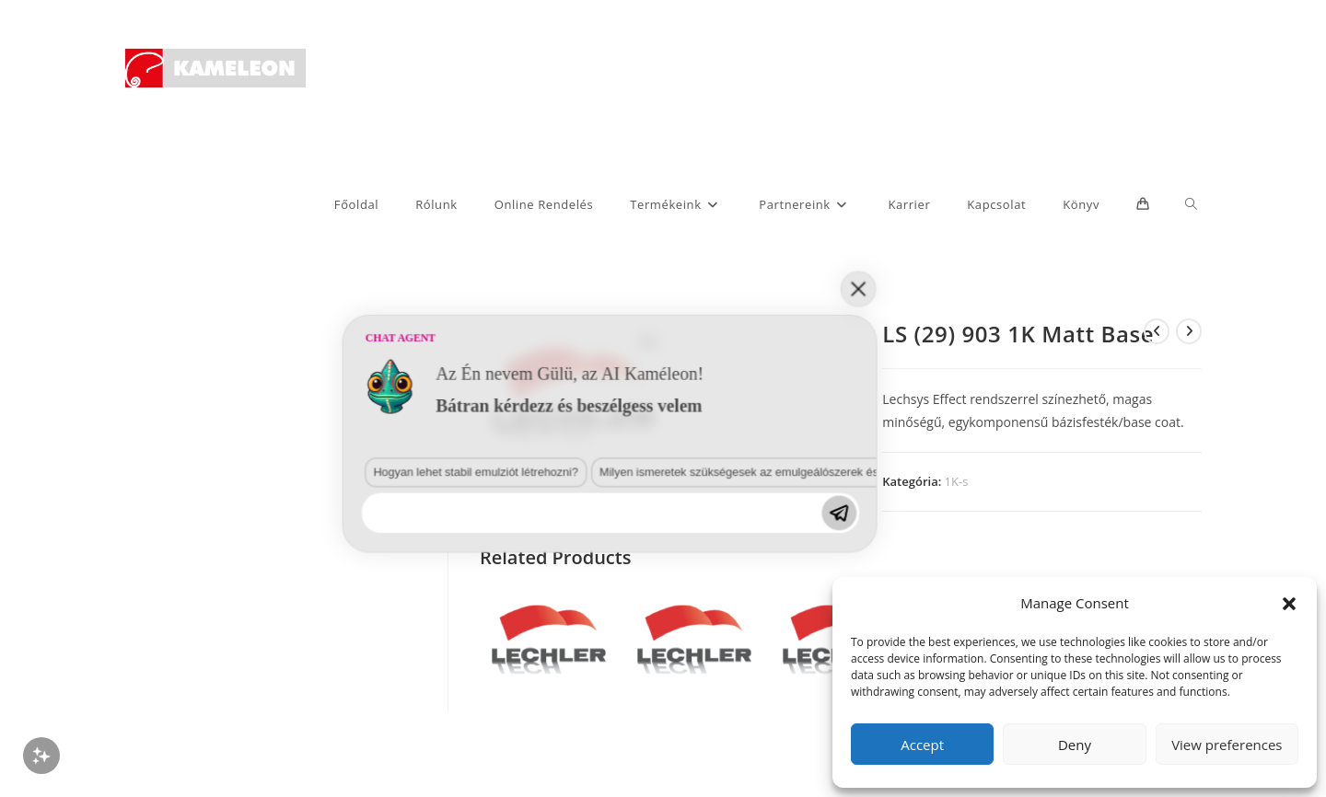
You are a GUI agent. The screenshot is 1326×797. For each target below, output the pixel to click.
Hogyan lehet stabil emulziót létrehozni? (186, 675)
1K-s (957, 481)
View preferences (1226, 744)
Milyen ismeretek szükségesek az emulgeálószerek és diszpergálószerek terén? (430, 675)
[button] (1289, 604)
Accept (922, 744)
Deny (1074, 744)
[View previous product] (1156, 331)
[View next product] (1189, 331)
